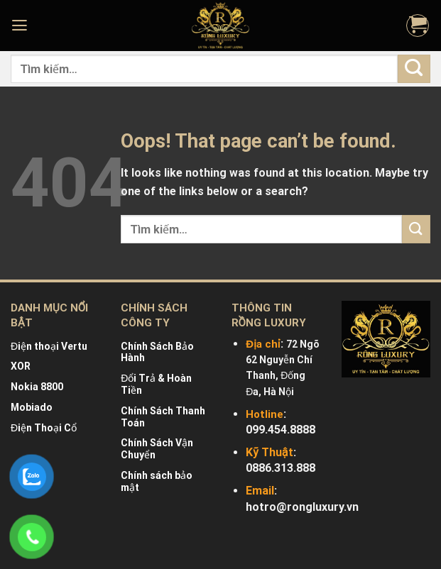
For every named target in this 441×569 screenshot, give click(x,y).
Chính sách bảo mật (156, 481)
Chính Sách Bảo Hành (157, 352)
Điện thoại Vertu (49, 346)
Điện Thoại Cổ (44, 427)
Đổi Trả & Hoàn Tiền (156, 384)
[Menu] (21, 25)
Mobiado (32, 407)
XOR (21, 366)
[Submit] (414, 68)
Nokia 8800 (37, 386)
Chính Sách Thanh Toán (163, 417)
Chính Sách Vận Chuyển (157, 448)
